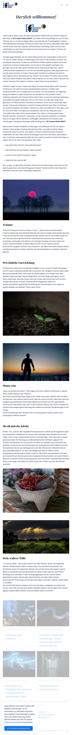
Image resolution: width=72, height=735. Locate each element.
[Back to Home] (10, 5)
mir (14, 41)
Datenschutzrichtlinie (12, 722)
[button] (62, 5)
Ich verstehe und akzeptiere (18, 728)
